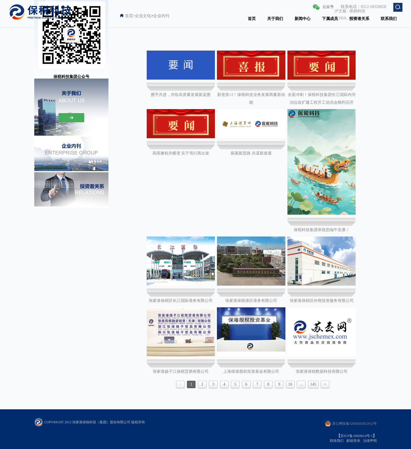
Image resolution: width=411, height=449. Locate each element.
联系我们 (389, 19)
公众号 (328, 7)
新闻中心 (303, 19)
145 (313, 384)
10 (290, 384)
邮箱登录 (353, 441)
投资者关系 (359, 19)
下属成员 (330, 19)
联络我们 (337, 441)
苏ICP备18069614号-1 (357, 436)
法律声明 (370, 441)
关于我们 (275, 19)
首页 (252, 19)
